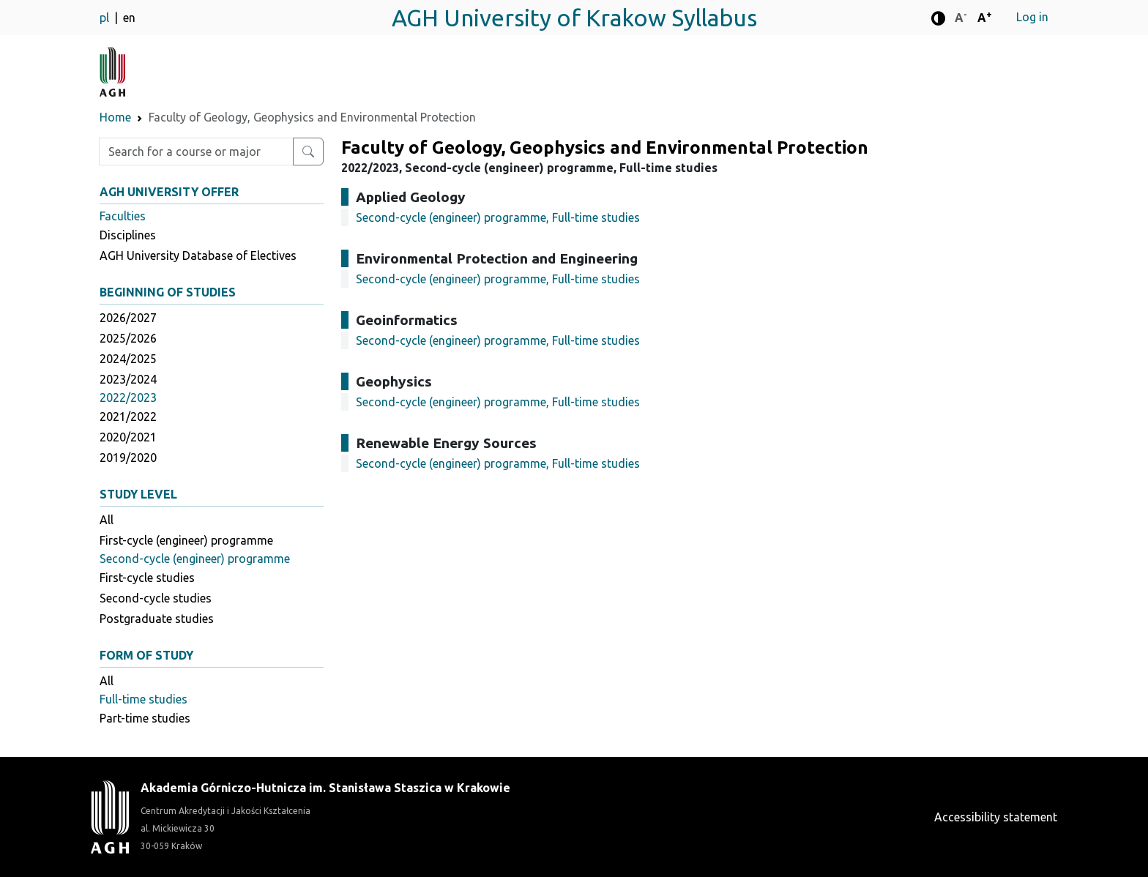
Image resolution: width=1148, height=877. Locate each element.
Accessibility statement (995, 817)
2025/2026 (128, 338)
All (106, 519)
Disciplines (128, 235)
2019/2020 (128, 457)
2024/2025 (128, 358)
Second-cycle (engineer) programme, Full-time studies (498, 217)
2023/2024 (128, 379)
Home (115, 117)
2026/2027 (128, 317)
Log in (1032, 16)
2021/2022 (128, 416)
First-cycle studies (147, 577)
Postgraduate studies (157, 618)
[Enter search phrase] (196, 151)
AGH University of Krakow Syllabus (574, 17)
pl (106, 17)
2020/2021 (128, 437)
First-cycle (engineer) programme (186, 540)
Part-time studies (145, 718)
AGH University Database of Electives (198, 255)
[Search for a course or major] (308, 151)
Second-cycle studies (156, 598)
